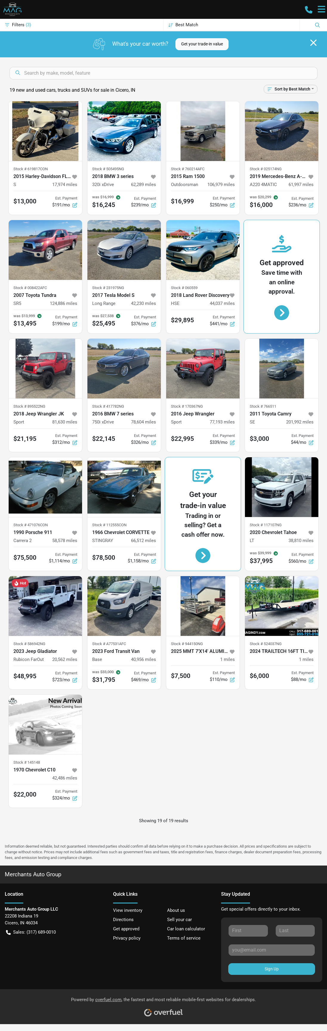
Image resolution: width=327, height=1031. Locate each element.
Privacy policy (127, 938)
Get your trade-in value (202, 44)
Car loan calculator (186, 929)
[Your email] (271, 950)
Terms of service (183, 938)
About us (176, 910)
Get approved (126, 929)
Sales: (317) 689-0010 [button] (31, 932)
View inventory (127, 910)
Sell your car (179, 919)
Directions (123, 919)
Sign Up (272, 968)
